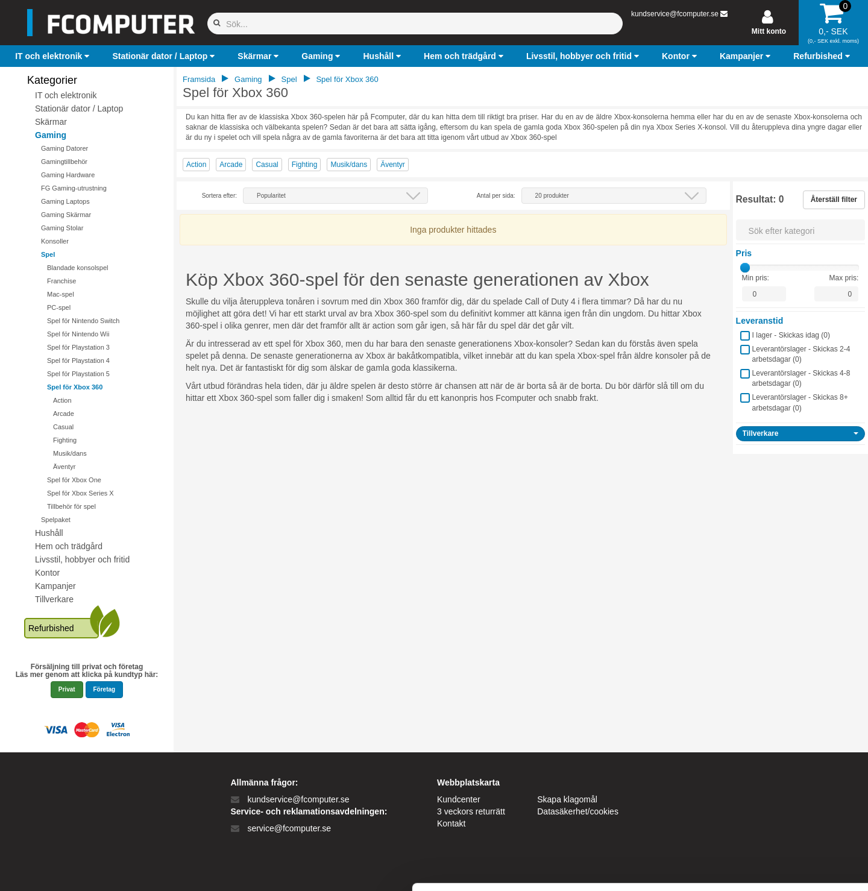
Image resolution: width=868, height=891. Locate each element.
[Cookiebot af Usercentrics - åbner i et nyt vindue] (78, 867)
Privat (66, 689)
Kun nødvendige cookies (767, 803)
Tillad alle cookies (767, 763)
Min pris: (755, 278)
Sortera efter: (219, 195)
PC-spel (59, 307)
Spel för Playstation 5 (78, 373)
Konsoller (55, 241)
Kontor (47, 573)
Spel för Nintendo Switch (83, 320)
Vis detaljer (626, 867)
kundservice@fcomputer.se (675, 14)
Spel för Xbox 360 (74, 387)
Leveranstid (760, 321)
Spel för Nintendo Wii (78, 334)
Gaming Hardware (68, 174)
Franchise (61, 281)
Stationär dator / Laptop (79, 108)
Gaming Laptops (65, 201)
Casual (63, 426)
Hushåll (49, 533)
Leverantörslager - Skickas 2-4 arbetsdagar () (801, 354)
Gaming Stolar (62, 227)
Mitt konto (769, 31)
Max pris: (844, 278)
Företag (104, 689)
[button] (53, 56)
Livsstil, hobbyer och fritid (82, 559)
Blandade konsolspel (77, 267)
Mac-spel (60, 294)
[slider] (745, 267)
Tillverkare (54, 599)
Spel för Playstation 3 (78, 347)
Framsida (199, 79)
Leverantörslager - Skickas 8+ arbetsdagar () (800, 402)
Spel (48, 254)
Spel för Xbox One (74, 479)
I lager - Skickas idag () (791, 335)
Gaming (50, 135)
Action (62, 400)
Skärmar (51, 122)
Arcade (63, 413)
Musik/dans (70, 453)
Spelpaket (56, 519)
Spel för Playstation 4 (78, 360)
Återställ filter (834, 199)
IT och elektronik (65, 95)
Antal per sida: (496, 195)
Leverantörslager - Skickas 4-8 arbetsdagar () (801, 378)
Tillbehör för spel (71, 506)
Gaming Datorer (64, 148)
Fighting (65, 440)
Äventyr (64, 466)
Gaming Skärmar (66, 214)
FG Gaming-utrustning (74, 188)
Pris (744, 253)
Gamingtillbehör (64, 161)
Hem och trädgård (68, 546)
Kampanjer (55, 586)
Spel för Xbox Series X (80, 493)
